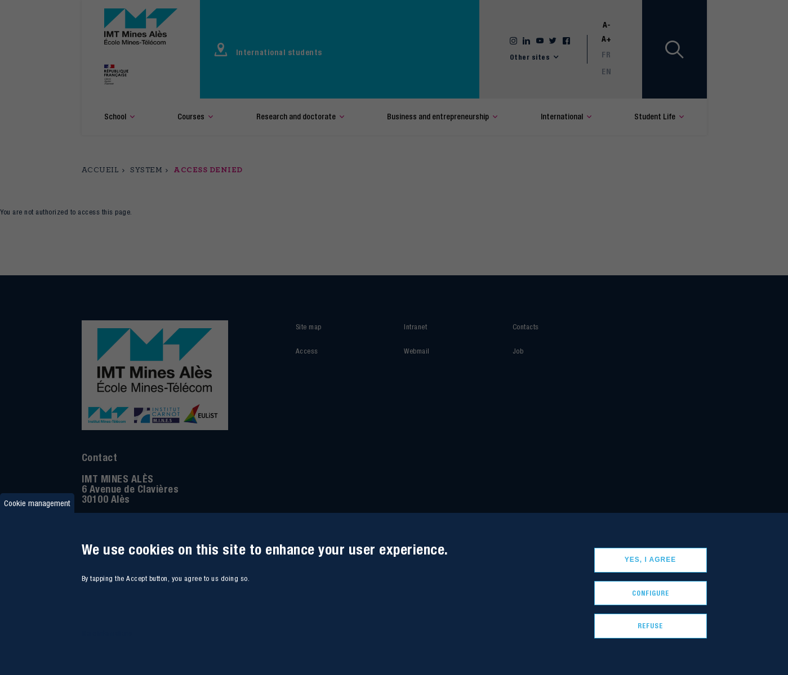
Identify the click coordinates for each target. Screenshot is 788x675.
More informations (107, 633)
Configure (650, 593)
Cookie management (37, 503)
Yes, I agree (650, 560)
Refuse (650, 626)
